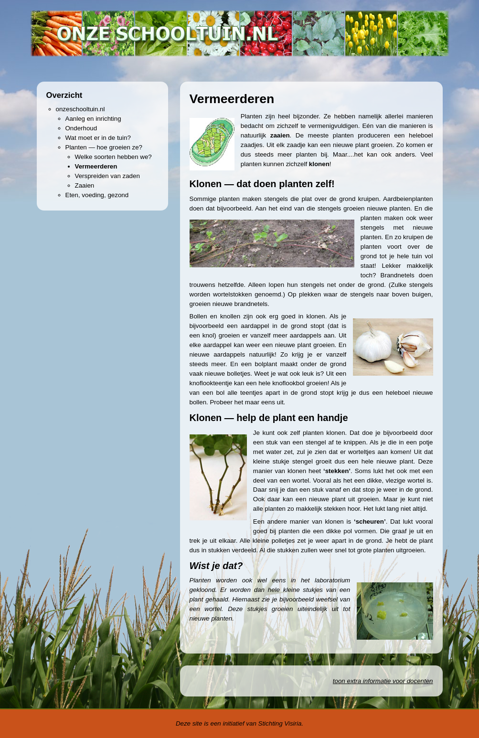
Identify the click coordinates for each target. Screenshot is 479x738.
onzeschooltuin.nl (80, 109)
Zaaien (85, 185)
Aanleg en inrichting (93, 118)
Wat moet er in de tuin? (98, 137)
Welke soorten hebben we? (113, 156)
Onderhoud (81, 128)
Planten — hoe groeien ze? (104, 147)
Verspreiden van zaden (107, 175)
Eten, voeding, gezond (97, 195)
